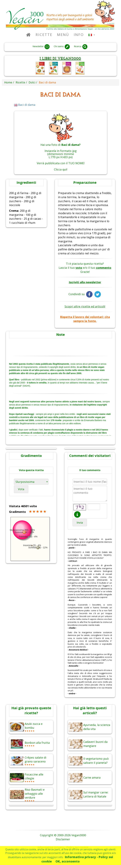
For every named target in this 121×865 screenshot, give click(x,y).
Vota (21, 489)
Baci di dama (24, 105)
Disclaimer (63, 839)
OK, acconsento (67, 861)
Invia (80, 522)
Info (79, 34)
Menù (63, 34)
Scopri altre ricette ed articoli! (85, 306)
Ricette (44, 34)
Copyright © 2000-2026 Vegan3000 (63, 835)
